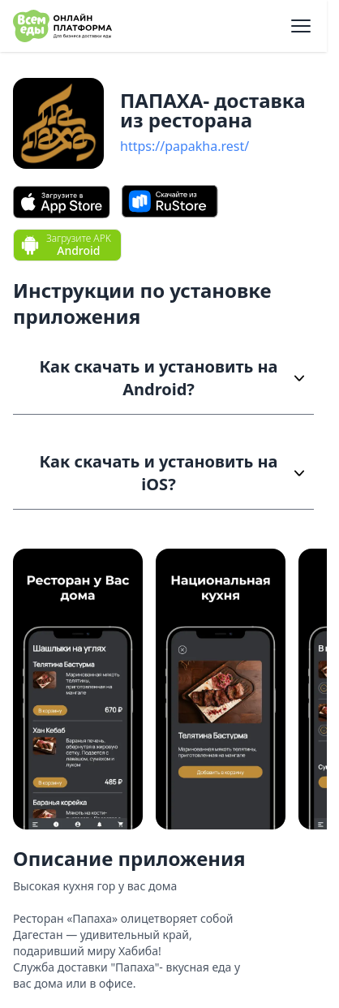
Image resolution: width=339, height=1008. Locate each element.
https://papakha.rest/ (184, 146)
